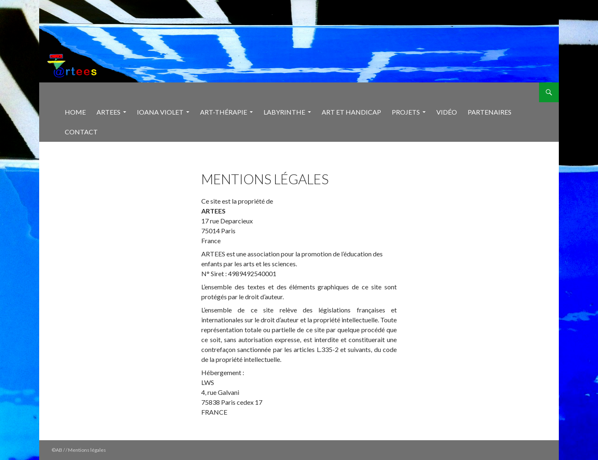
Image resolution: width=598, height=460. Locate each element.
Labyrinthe (284, 112)
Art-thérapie (223, 112)
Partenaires (489, 112)
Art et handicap (351, 112)
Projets (406, 112)
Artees (108, 112)
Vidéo (446, 112)
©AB (57, 450)
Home (75, 112)
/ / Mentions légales (84, 450)
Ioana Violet (160, 112)
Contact (81, 132)
